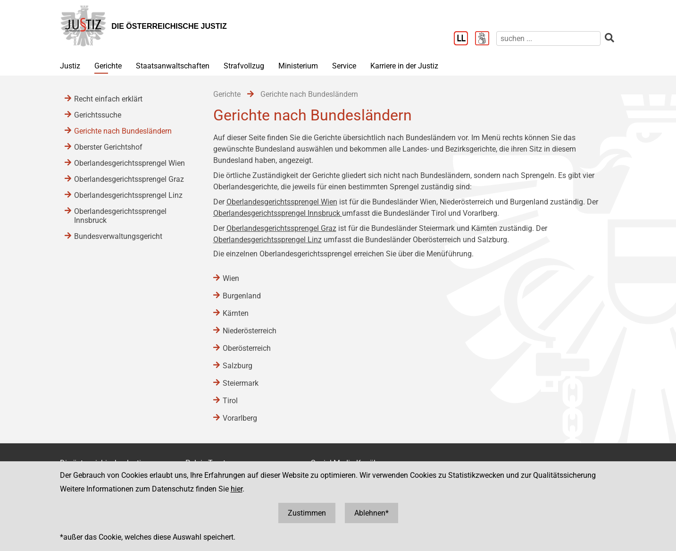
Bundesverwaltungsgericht (118, 236)
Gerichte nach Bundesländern (123, 131)
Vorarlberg (240, 418)
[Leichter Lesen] (464, 39)
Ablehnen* (371, 513)
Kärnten (236, 313)
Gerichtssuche (97, 114)
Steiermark (241, 383)
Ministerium (298, 65)
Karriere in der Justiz (404, 65)
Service (344, 65)
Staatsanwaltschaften (172, 65)
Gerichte (108, 65)
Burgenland (242, 295)
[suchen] (548, 38)
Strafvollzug (244, 65)
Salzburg (237, 365)
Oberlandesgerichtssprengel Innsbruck (277, 213)
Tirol (230, 400)
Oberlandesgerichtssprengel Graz (281, 228)
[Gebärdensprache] (485, 39)
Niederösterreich (249, 330)
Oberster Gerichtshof (108, 147)
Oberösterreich (247, 348)
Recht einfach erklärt (108, 98)
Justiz (70, 65)
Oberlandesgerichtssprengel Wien (281, 201)
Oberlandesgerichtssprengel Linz (267, 239)
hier (236, 488)
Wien (231, 278)
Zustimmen (307, 513)
